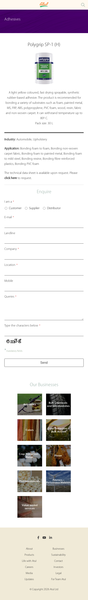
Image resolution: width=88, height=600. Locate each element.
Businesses (58, 548)
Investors (58, 567)
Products (29, 555)
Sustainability (58, 555)
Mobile (8, 281)
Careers (29, 567)
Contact (58, 561)
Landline (9, 233)
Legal (59, 573)
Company (11, 249)
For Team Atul (58, 579)
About (29, 548)
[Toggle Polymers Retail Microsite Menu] (4, 5)
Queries (10, 296)
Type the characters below (22, 325)
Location (11, 265)
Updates (29, 579)
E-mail (9, 217)
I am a (9, 201)
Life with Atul (29, 561)
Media (29, 573)
